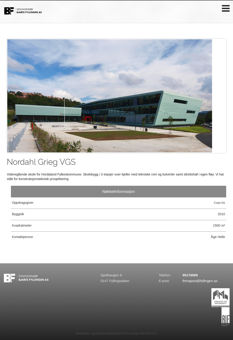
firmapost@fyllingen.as (200, 281)
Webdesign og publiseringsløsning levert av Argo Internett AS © (116, 333)
